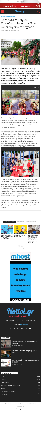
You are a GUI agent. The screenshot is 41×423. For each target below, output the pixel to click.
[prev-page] (19, 245)
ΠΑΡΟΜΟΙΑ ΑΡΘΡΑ (9, 222)
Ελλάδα (3, 376)
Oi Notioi (5, 30)
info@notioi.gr (24, 324)
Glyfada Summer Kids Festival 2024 (19, 235)
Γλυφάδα (12, 16)
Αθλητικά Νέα (5, 394)
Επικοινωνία (20, 406)
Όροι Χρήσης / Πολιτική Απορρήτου (14, 403)
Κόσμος (3, 388)
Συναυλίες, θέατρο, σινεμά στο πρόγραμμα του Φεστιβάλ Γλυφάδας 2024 (7, 236)
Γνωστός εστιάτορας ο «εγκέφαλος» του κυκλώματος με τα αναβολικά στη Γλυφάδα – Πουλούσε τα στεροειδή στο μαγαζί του (33, 238)
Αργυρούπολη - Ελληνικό (8, 391)
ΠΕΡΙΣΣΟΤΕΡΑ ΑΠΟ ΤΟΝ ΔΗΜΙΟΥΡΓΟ (27, 222)
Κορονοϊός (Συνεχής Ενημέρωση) (10, 385)
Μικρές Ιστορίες (5, 382)
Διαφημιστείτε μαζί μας (30, 403)
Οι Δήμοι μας (5, 16)
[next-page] (22, 245)
